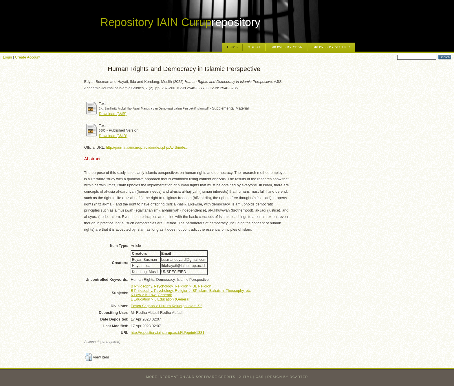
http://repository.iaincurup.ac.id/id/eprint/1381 (167, 332)
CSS (259, 376)
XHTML (245, 376)
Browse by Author (331, 47)
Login (7, 57)
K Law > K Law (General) (151, 295)
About (254, 47)
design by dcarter (287, 376)
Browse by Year (286, 47)
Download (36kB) (113, 136)
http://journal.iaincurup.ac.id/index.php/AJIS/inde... (147, 147)
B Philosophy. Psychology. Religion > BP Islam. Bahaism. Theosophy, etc (191, 290)
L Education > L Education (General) (160, 299)
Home (232, 47)
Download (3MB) (113, 114)
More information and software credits (190, 376)
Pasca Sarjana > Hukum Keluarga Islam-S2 (166, 306)
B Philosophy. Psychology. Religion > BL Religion (171, 286)
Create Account (28, 57)
